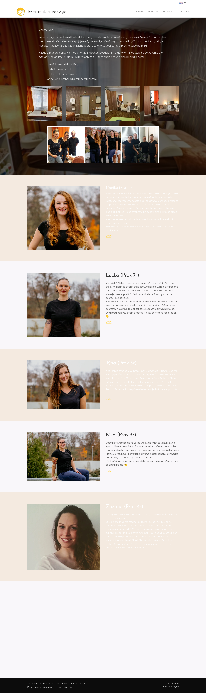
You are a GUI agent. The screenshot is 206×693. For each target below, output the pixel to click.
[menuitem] (142, 11)
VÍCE (108, 236)
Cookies (68, 687)
